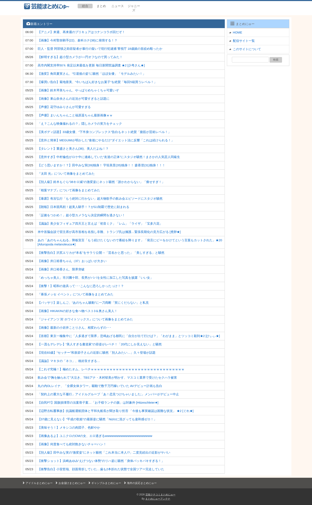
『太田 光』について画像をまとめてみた (66, 173)
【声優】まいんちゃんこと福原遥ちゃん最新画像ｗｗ (75, 115)
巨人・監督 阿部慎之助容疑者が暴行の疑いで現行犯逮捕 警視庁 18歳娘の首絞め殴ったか (100, 48)
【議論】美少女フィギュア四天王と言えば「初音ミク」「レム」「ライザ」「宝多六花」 (100, 223)
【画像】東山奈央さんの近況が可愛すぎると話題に (73, 98)
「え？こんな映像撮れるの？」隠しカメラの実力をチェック (80, 123)
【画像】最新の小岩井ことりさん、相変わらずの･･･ (74, 327)
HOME (237, 32)
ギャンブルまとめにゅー (104, 483)
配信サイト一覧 (244, 40)
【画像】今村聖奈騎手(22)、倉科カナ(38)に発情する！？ (77, 40)
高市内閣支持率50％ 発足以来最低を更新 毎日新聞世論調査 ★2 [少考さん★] (91, 65)
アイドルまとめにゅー (37, 483)
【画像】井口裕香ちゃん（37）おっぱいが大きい (72, 261)
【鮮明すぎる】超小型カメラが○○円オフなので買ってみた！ (80, 57)
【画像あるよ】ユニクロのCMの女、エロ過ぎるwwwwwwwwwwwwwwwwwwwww (95, 436)
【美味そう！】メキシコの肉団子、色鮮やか (69, 427)
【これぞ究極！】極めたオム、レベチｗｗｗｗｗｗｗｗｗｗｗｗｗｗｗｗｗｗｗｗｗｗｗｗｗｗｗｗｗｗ (111, 369)
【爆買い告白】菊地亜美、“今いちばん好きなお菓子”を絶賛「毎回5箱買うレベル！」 (97, 82)
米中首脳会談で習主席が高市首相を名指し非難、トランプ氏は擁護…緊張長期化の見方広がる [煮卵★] (109, 232)
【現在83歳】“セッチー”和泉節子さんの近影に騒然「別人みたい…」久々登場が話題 (97, 352)
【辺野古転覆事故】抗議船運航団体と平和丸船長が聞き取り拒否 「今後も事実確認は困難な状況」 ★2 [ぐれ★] (116, 411)
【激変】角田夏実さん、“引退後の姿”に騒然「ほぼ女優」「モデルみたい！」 (92, 73)
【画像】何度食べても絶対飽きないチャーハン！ (72, 444)
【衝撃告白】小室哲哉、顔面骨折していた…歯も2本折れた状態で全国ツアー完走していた (101, 469)
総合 (85, 6)
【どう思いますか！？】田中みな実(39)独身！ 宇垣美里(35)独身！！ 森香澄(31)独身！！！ (101, 165)
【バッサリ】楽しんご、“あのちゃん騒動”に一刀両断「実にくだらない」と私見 (93, 302)
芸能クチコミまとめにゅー (160, 494)
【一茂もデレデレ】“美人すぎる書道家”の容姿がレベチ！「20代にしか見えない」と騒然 (100, 344)
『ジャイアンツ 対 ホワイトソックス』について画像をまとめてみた (85, 319)
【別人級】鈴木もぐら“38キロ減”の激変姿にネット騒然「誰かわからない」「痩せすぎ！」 (101, 182)
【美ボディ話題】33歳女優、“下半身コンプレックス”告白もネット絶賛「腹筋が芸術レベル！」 (104, 132)
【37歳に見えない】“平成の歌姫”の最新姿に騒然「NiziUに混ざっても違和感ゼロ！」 (97, 419)
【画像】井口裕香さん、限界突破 (61, 269)
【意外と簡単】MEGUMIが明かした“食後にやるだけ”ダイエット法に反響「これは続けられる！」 (106, 140)
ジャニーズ (134, 8)
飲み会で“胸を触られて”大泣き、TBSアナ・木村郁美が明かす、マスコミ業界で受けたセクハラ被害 (107, 377)
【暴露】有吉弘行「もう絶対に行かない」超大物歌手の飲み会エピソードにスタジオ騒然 (100, 198)
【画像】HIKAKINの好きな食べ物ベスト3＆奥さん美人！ (77, 311)
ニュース (117, 6)
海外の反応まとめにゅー (140, 483)
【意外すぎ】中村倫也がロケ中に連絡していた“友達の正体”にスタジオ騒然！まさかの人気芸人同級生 (109, 157)
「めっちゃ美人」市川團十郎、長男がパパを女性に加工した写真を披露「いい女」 (95, 277)
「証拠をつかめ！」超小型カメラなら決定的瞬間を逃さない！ (81, 215)
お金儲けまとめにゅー (70, 483)
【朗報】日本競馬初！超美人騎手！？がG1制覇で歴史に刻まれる (83, 207)
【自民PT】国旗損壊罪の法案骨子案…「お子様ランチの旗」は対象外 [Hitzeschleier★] (98, 402)
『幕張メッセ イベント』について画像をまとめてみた (75, 294)
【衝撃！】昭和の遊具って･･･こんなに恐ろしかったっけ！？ (81, 286)
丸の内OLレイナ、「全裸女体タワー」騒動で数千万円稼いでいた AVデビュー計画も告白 (100, 386)
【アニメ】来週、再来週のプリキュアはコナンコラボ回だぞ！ (81, 32)
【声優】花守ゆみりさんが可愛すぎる (64, 107)
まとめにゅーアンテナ (157, 498)
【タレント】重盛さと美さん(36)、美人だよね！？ (73, 148)
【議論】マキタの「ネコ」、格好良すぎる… (69, 361)
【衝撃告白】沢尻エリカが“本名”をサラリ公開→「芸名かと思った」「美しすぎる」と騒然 (101, 252)
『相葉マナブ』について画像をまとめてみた (69, 190)
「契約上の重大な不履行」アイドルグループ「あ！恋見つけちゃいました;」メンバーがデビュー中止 (108, 394)
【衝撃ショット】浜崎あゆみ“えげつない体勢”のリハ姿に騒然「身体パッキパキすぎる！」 (101, 461)
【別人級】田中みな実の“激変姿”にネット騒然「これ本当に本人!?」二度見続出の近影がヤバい (104, 452)
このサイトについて (247, 49)
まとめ (101, 6)
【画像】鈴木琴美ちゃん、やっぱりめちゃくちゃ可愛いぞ (78, 90)
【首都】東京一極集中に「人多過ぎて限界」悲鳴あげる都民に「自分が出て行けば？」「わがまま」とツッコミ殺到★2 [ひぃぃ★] (129, 336)
